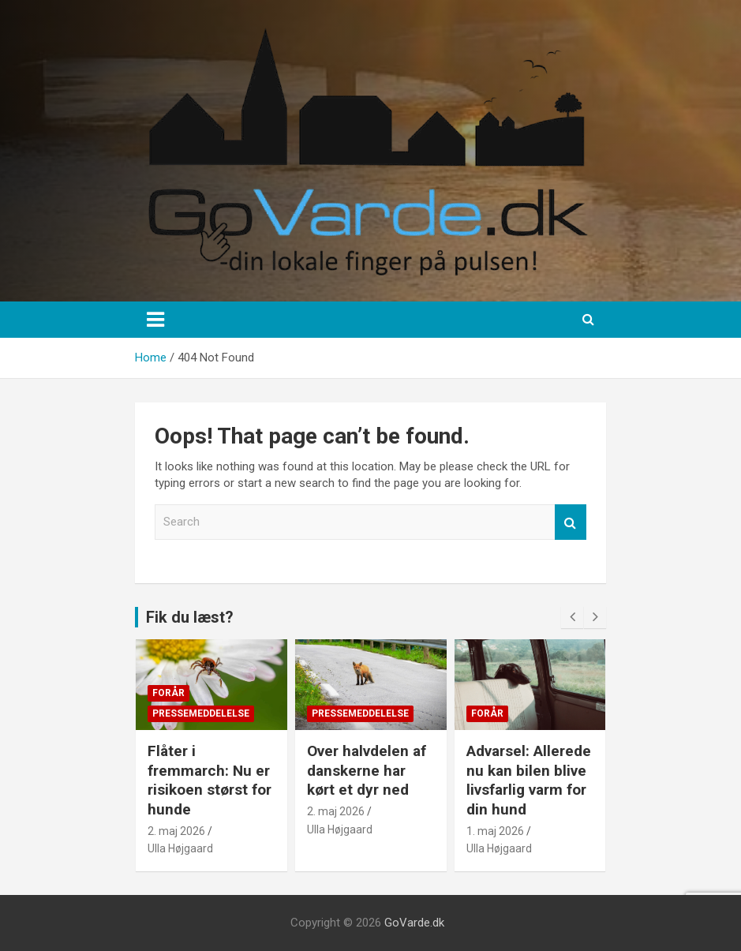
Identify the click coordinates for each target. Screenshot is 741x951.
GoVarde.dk (414, 922)
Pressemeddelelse (200, 713)
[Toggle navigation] (155, 319)
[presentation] (572, 617)
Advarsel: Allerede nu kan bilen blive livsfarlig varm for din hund (528, 780)
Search (570, 522)
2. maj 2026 (176, 831)
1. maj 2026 (495, 831)
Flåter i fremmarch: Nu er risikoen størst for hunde (209, 780)
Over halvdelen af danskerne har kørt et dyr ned (366, 770)
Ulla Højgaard (180, 848)
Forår (168, 692)
